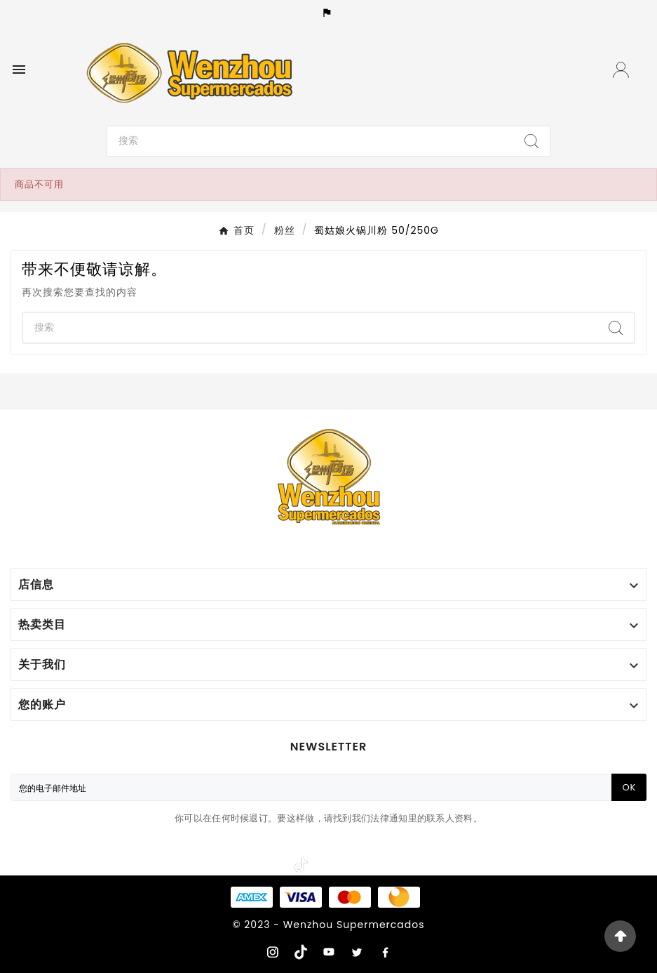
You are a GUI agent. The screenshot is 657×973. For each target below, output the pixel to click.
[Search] (310, 141)
